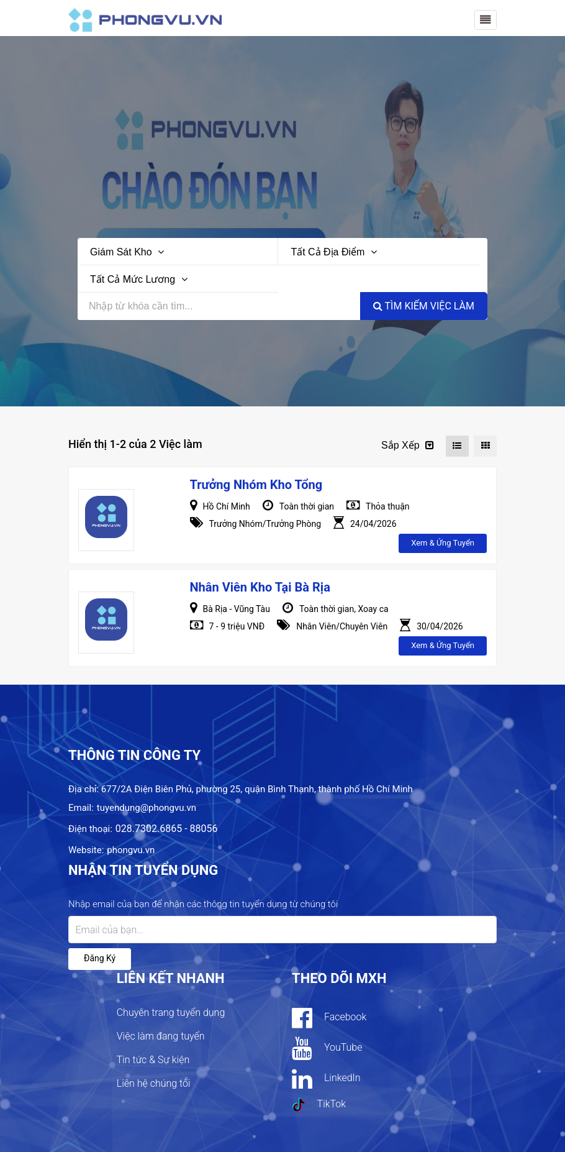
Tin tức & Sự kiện (153, 1060)
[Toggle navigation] (485, 20)
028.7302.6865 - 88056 (166, 828)
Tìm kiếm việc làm (423, 306)
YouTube (327, 1048)
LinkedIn (326, 1078)
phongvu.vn (131, 850)
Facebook (329, 1018)
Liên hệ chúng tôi (154, 1083)
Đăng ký (99, 958)
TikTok (319, 1105)
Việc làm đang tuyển (161, 1036)
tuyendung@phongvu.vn (146, 807)
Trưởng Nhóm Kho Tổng (256, 484)
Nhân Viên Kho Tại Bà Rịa (260, 587)
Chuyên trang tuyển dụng (171, 1012)
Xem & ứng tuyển (442, 542)
